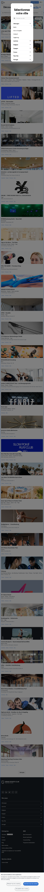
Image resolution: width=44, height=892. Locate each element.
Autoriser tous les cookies (31, 883)
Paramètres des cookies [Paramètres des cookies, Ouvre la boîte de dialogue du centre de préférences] (22, 888)
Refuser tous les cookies (13, 883)
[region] (22, 882)
